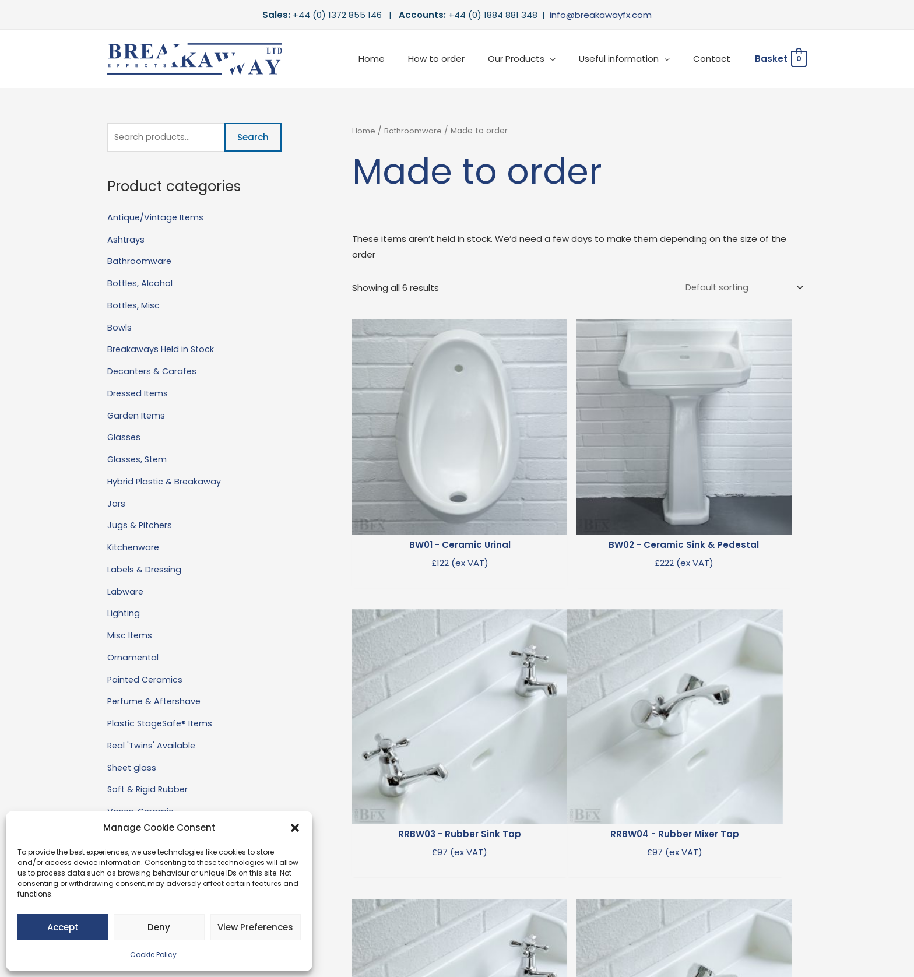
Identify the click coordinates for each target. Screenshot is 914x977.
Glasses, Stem (138, 460)
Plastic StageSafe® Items (162, 724)
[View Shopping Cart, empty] (780, 59)
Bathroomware (140, 262)
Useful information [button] (627, 58)
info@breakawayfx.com (601, 15)
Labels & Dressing (144, 570)
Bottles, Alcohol (140, 284)
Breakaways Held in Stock (162, 351)
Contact (714, 58)
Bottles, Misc (134, 306)
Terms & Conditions (620, 926)
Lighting (123, 615)
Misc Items (130, 636)
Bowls (119, 328)
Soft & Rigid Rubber (149, 791)
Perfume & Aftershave (155, 703)
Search (253, 138)
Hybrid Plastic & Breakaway (165, 482)
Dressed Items (138, 394)
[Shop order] (741, 287)
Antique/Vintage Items (157, 218)
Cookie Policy (153, 955)
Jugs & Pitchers (140, 527)
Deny (158, 927)
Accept (63, 927)
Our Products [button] (530, 58)
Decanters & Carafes (153, 372)
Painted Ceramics (146, 680)
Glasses (124, 439)
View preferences (255, 927)
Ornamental (133, 658)
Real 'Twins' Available (152, 746)
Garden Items (137, 416)
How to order (456, 58)
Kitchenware (134, 548)
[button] (295, 828)
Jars (116, 504)
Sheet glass (133, 768)
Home (398, 58)
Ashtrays (126, 240)
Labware (125, 592)
